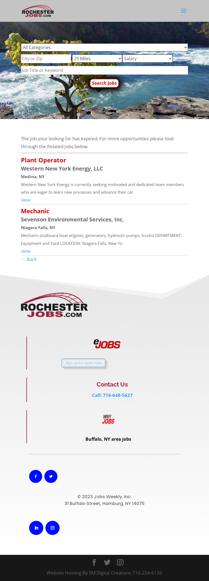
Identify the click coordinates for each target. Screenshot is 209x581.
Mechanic (35, 211)
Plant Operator (43, 160)
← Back (29, 259)
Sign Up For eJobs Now (74, 363)
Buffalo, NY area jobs (108, 439)
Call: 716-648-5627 (112, 395)
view (25, 200)
